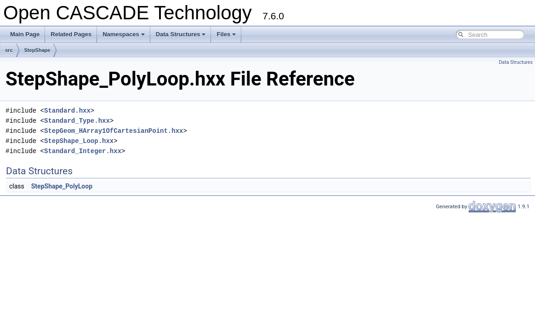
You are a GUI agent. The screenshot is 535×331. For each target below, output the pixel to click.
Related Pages (71, 34)
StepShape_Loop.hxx (79, 141)
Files (226, 34)
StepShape (37, 50)
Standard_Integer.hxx (82, 151)
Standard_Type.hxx (77, 120)
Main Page (25, 34)
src (9, 50)
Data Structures (181, 34)
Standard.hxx (67, 110)
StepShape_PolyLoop (61, 186)
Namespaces (123, 34)
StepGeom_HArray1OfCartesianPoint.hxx (113, 130)
